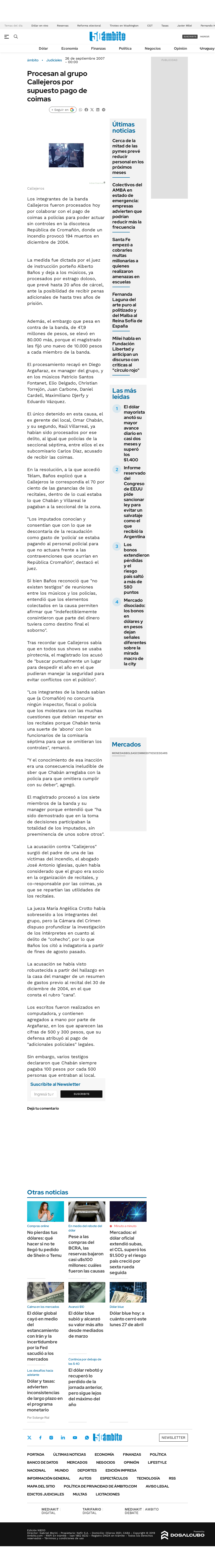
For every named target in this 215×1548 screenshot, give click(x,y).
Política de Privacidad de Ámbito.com (100, 1486)
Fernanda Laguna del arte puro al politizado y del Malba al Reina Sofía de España (127, 310)
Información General (48, 1478)
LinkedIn (63, 1438)
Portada (35, 1454)
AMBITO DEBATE (142, 1511)
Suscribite (82, 1093)
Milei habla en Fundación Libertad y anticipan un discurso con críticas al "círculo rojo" (126, 354)
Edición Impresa (121, 1470)
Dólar (43, 48)
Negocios (153, 48)
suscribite (190, 36)
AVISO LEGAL (157, 1486)
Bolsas (130, 753)
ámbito (33, 60)
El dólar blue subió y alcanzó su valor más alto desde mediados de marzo (85, 1324)
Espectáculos (114, 1478)
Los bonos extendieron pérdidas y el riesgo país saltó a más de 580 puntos (136, 568)
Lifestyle (157, 1462)
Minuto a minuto (125, 1226)
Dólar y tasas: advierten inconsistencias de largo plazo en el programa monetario (45, 1395)
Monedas (118, 753)
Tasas (164, 25)
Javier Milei (184, 25)
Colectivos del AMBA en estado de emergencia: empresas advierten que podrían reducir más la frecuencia (127, 206)
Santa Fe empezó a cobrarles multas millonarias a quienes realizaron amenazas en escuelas (126, 261)
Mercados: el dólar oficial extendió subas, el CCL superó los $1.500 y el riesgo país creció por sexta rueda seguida (128, 1252)
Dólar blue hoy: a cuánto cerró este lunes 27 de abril (128, 1318)
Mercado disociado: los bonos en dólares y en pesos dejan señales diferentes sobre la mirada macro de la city (135, 632)
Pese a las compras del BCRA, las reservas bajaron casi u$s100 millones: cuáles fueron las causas (86, 1254)
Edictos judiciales (45, 1494)
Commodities (145, 753)
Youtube (75, 1437)
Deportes (87, 1470)
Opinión (180, 48)
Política (125, 48)
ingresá (204, 36)
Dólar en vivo (39, 25)
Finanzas (98, 48)
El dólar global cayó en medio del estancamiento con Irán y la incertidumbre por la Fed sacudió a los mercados (42, 1336)
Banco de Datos (42, 1462)
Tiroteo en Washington (124, 25)
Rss (172, 1478)
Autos (85, 1478)
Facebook (40, 1438)
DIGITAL (51, 1511)
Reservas (62, 25)
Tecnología (148, 1478)
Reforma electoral (89, 25)
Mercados (77, 1462)
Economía (69, 48)
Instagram (51, 1438)
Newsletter (173, 1437)
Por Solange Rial (38, 1418)
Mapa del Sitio (41, 1486)
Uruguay (207, 48)
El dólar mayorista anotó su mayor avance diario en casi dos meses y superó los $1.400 (134, 433)
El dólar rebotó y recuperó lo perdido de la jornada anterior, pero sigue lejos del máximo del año (85, 1387)
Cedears (161, 753)
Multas (80, 1494)
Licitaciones (108, 1494)
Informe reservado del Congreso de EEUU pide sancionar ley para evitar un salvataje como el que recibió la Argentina (134, 502)
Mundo (62, 1470)
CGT (150, 25)
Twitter (29, 1437)
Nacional (36, 1470)
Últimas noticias (69, 1454)
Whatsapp (87, 1438)
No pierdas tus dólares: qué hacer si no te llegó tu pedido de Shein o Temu (44, 1243)
